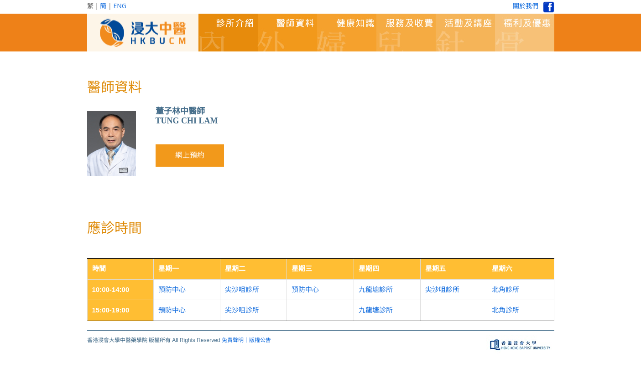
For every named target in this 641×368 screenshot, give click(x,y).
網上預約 (189, 155)
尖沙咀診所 (242, 289)
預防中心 (172, 289)
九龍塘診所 (376, 289)
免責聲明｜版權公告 (246, 340)
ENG (119, 5)
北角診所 (505, 289)
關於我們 (525, 5)
